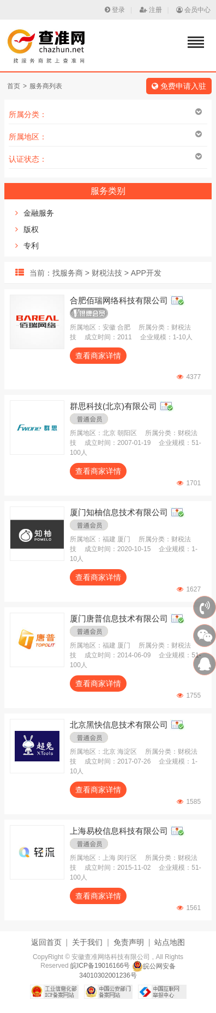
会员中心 (193, 10)
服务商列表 (45, 86)
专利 (31, 245)
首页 (13, 86)
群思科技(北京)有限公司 (113, 406)
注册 (151, 10)
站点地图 (169, 942)
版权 (31, 229)
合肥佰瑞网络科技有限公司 (119, 300)
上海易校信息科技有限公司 (119, 830)
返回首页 (46, 942)
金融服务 (38, 213)
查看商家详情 (98, 355)
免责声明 (128, 942)
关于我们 (87, 942)
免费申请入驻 (179, 86)
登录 (115, 10)
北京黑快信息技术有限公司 (119, 724)
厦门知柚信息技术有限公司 (119, 512)
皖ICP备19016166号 (100, 966)
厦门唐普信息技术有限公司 (119, 618)
